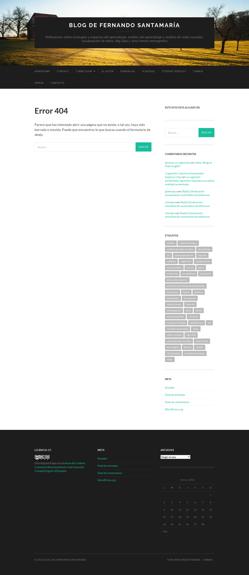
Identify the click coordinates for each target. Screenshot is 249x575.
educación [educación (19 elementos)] (205, 273)
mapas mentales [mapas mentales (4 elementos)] (175, 316)
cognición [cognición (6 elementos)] (186, 261)
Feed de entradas (175, 394)
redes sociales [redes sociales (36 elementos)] (174, 334)
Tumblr (198, 71)
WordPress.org (174, 409)
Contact (63, 71)
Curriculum (84, 71)
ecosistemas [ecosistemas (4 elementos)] (188, 273)
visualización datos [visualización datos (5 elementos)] (195, 353)
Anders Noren (190, 559)
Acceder (170, 387)
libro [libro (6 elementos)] (188, 310)
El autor (108, 71)
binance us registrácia (178, 162)
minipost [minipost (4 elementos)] (193, 316)
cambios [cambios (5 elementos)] (171, 261)
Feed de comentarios (177, 402)
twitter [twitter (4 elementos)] (199, 347)
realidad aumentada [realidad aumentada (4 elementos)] (177, 328)
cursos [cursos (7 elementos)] (189, 267)
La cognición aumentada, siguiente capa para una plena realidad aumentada (189, 180)
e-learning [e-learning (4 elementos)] (172, 273)
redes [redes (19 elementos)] (196, 328)
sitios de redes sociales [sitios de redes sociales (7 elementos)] (179, 341)
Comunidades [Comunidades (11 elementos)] (174, 267)
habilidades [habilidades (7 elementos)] (173, 298)
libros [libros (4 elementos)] (199, 310)
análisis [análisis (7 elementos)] (171, 242)
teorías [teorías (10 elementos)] (187, 347)
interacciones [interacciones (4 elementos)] (174, 304)
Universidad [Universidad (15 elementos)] (173, 353)
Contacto (57, 82)
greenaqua (171, 191)
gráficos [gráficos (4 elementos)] (198, 292)
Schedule (148, 71)
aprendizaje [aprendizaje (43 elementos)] (204, 249)
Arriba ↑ (209, 559)
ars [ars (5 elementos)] (168, 255)
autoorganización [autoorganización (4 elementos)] (184, 255)
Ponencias (128, 71)
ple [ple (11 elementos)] (209, 322)
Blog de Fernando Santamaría (124, 25)
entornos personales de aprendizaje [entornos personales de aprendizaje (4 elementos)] (186, 285)
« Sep (164, 531)
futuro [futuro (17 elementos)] (186, 292)
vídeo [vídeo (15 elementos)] (170, 359)
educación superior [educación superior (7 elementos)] (177, 279)
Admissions (42, 71)
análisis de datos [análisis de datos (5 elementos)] (188, 242)
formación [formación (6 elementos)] (172, 292)
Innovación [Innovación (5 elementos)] (190, 298)
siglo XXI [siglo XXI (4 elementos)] (191, 334)
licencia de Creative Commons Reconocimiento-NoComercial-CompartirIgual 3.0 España (60, 466)
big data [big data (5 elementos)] (202, 255)
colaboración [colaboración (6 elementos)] (203, 261)
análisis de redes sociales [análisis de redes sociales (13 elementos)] (180, 249)
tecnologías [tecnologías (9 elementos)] (173, 347)
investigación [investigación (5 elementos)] (174, 310)
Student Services (174, 71)
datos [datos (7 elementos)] (201, 267)
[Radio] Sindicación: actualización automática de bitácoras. (187, 193)
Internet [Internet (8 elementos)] (190, 304)
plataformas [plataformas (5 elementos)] (196, 322)
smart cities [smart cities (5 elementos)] (202, 341)
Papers (39, 82)
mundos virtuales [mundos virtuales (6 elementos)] (176, 322)
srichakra (170, 202)
